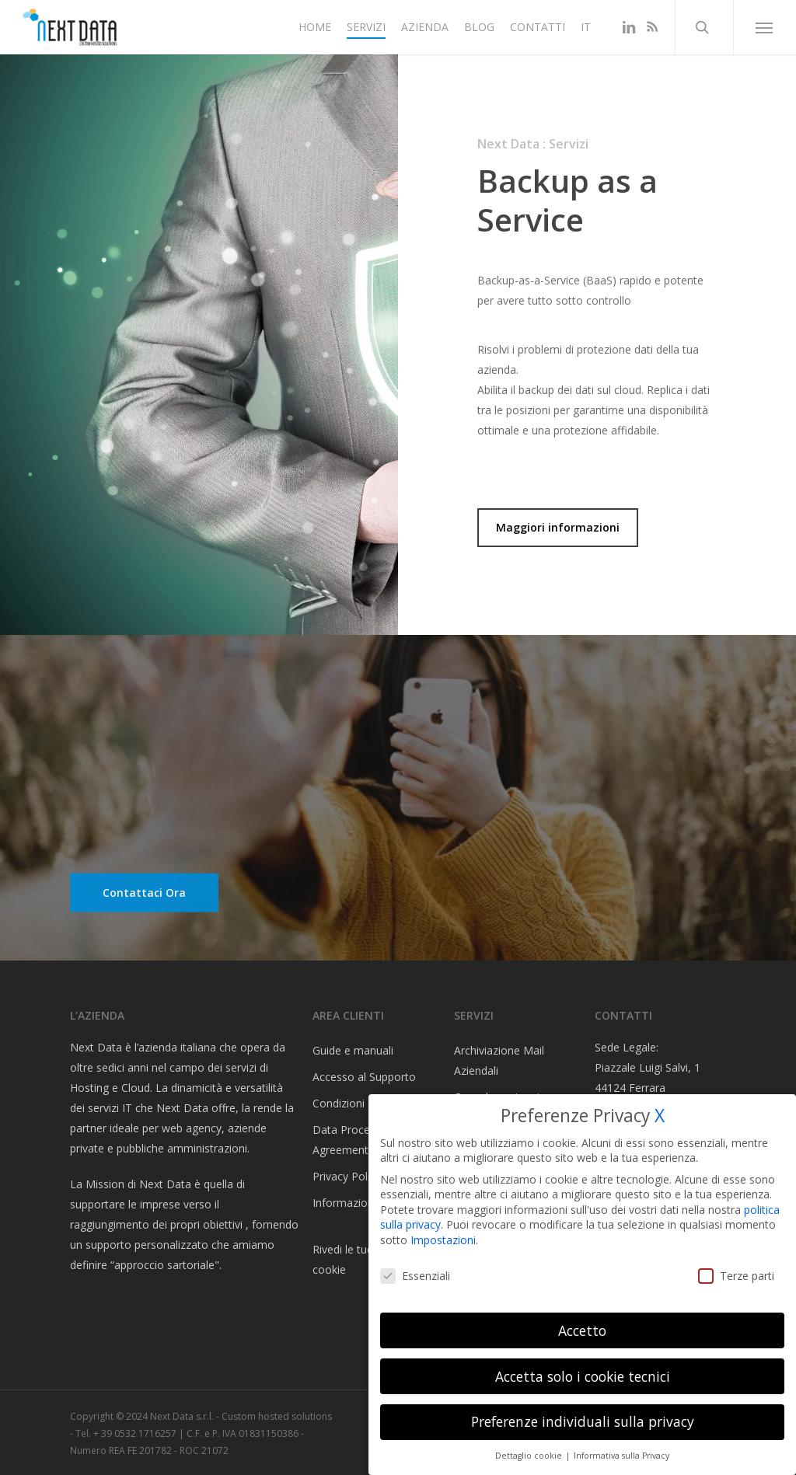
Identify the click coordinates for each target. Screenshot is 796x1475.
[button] (764, 27)
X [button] (660, 1116)
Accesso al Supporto (364, 1076)
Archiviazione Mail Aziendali (499, 1060)
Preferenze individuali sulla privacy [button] (582, 1421)
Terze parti (736, 1275)
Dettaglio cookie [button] (529, 1455)
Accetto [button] (582, 1330)
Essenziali (415, 1275)
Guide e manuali (352, 1050)
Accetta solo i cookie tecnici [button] (582, 1376)
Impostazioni (443, 1240)
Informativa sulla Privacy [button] (621, 1455)
